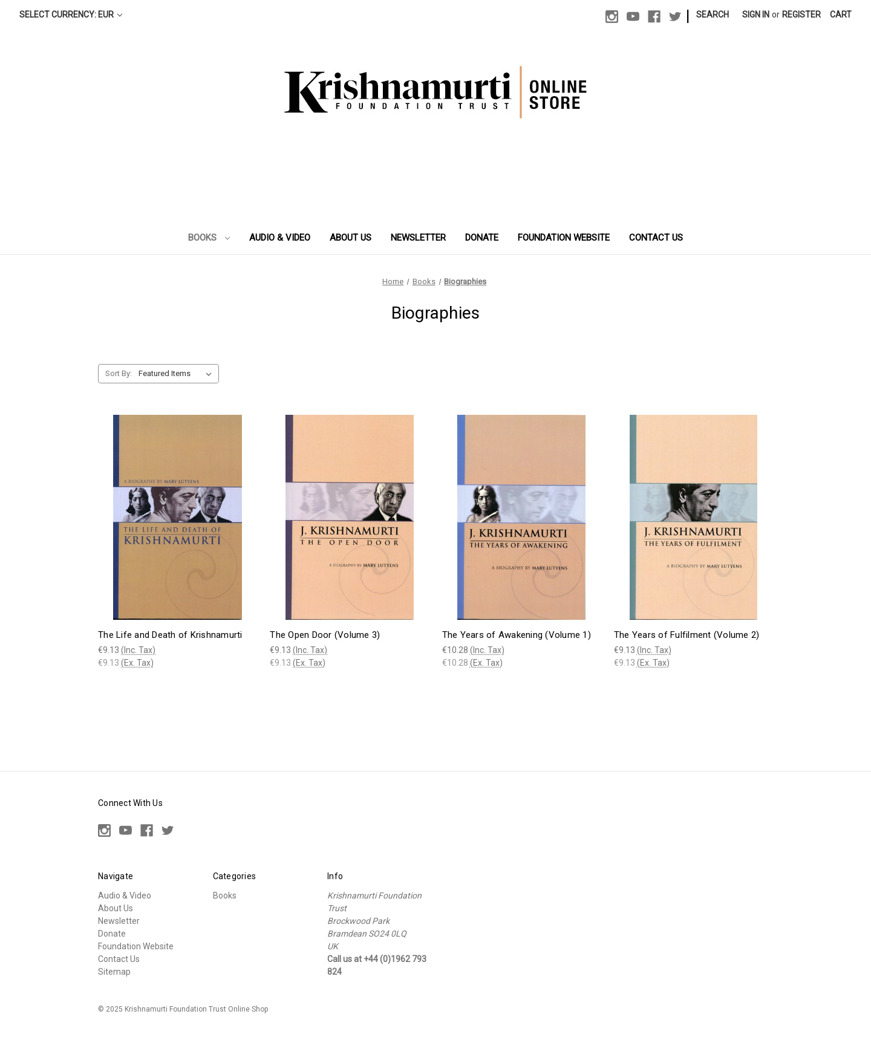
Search (712, 14)
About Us (350, 237)
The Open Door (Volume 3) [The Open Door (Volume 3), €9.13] (325, 634)
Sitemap (114, 972)
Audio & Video (279, 237)
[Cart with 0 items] (840, 15)
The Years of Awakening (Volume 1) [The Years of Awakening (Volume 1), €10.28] (516, 634)
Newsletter (418, 237)
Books (209, 237)
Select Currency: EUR (70, 14)
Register (801, 14)
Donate (481, 237)
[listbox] (177, 374)
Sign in (755, 14)
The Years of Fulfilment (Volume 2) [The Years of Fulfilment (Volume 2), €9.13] (687, 634)
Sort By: (118, 373)
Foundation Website (564, 237)
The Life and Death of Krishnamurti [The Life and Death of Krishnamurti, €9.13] (170, 634)
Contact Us (656, 237)
